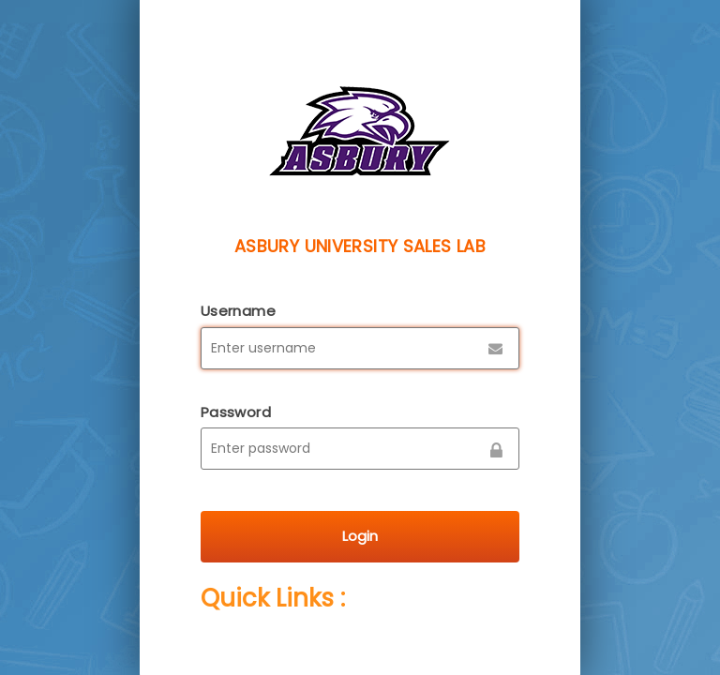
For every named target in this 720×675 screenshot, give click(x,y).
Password (236, 412)
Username (238, 311)
